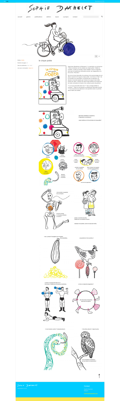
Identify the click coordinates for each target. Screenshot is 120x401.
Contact (75, 17)
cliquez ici (30, 68)
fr (4, 1)
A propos (65, 17)
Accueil (20, 17)
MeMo (22, 60)
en (7, 1)
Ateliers (48, 17)
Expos (57, 17)
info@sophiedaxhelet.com (91, 393)
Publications (38, 17)
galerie (28, 17)
